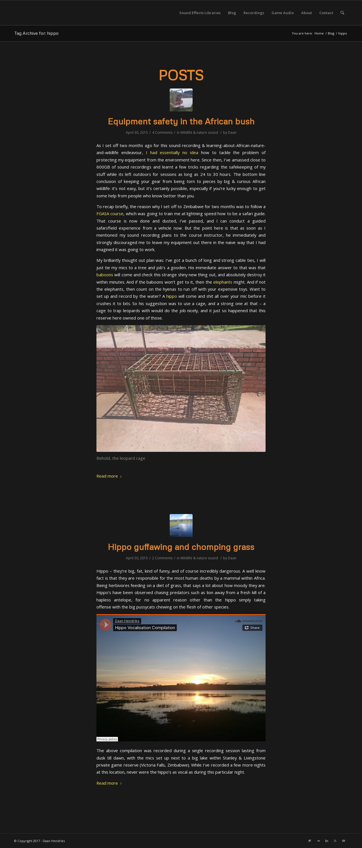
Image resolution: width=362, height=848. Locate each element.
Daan (232, 132)
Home (319, 33)
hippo (171, 296)
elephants (222, 282)
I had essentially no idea (172, 152)
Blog (331, 33)
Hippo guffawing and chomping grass (181, 546)
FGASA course (109, 213)
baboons (104, 274)
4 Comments (162, 132)
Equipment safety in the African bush (181, 121)
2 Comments (162, 558)
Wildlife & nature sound (199, 132)
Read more (110, 476)
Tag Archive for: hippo (36, 33)
